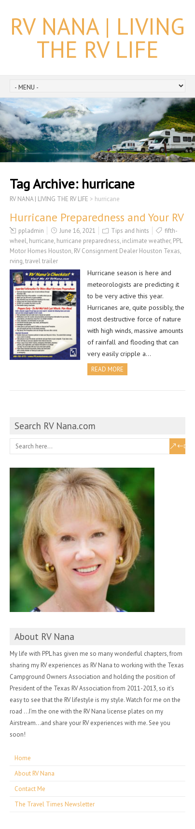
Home (22, 758)
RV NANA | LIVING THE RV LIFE (97, 37)
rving (16, 261)
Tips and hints (130, 231)
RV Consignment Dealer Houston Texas (127, 251)
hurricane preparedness (88, 241)
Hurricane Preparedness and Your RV (97, 217)
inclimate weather (146, 241)
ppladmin (31, 231)
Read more (107, 369)
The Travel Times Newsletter (54, 804)
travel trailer (41, 261)
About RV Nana (34, 773)
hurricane (41, 241)
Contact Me (29, 789)
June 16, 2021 (77, 231)
